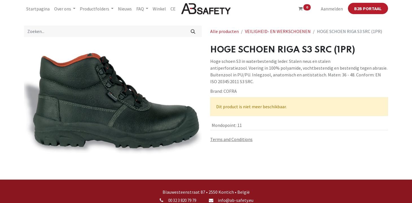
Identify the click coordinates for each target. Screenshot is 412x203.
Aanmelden (332, 9)
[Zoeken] (193, 31)
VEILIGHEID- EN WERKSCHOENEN (278, 31)
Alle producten (224, 31)
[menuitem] (38, 8)
